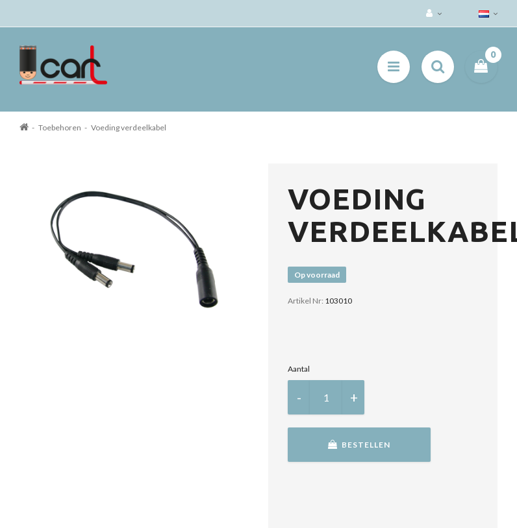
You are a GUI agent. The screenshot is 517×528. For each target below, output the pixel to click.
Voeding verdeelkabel (128, 127)
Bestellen (359, 445)
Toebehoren (59, 127)
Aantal (299, 369)
